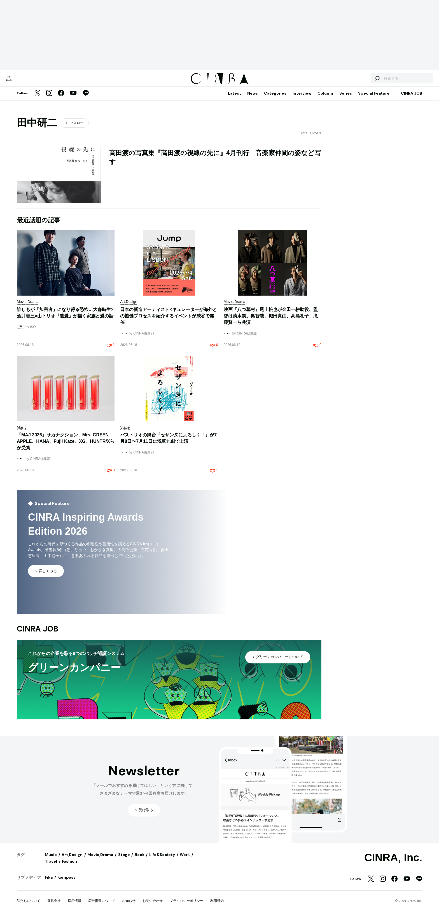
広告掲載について (101, 906)
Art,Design (72, 860)
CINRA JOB (411, 98)
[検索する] (357, 81)
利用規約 (217, 906)
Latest (234, 98)
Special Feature (373, 98)
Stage (124, 860)
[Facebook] (61, 99)
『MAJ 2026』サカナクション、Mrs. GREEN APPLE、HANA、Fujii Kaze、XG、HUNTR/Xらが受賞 (65, 447)
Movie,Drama (100, 860)
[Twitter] (37, 99)
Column (325, 98)
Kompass (66, 883)
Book (139, 860)
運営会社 (54, 906)
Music (51, 860)
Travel (51, 867)
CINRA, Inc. (393, 863)
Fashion (69, 867)
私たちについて (28, 906)
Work (185, 860)
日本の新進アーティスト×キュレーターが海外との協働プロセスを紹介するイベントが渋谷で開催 (168, 321)
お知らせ (129, 906)
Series (345, 98)
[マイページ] (28, 81)
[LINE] (86, 99)
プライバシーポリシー (186, 906)
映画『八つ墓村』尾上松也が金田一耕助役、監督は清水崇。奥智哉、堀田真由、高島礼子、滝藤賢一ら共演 (271, 321)
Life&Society (162, 860)
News (252, 98)
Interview (302, 98)
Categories (275, 98)
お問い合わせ (153, 906)
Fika (49, 883)
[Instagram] (49, 99)
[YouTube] (73, 99)
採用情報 (74, 906)
